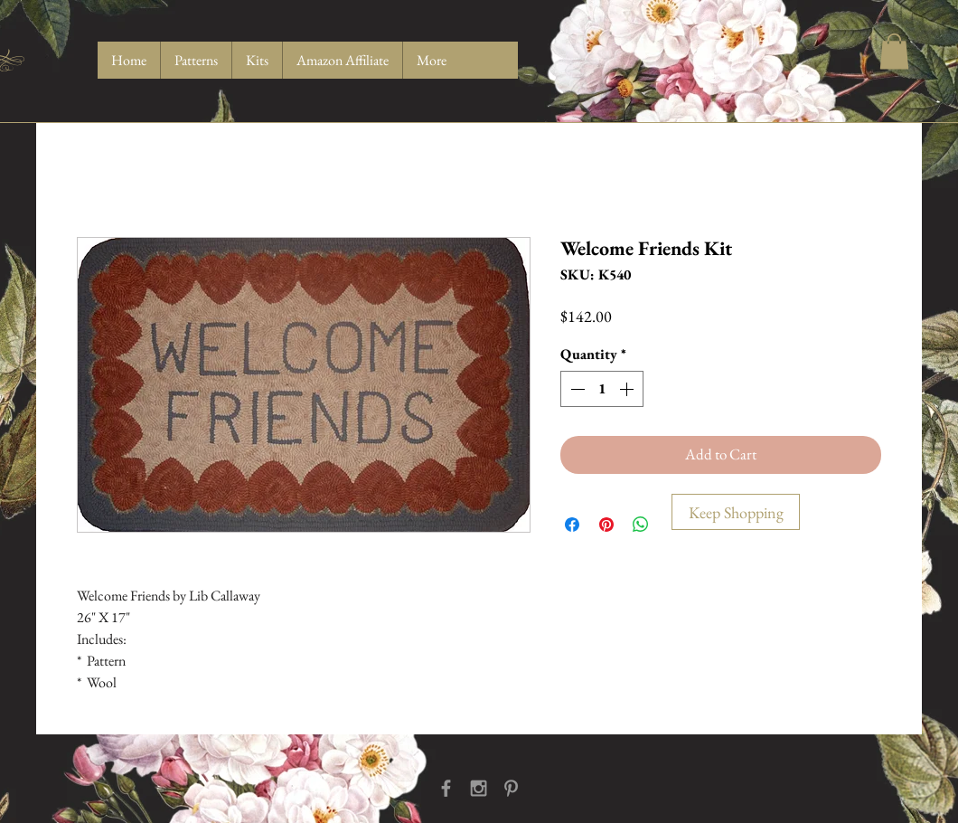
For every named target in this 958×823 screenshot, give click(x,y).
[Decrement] (575, 389)
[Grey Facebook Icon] (446, 788)
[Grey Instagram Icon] (478, 788)
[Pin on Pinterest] (606, 524)
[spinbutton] (601, 389)
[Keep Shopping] (736, 512)
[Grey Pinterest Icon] (511, 788)
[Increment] (628, 389)
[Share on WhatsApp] (641, 524)
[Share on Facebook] (572, 524)
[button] (894, 51)
